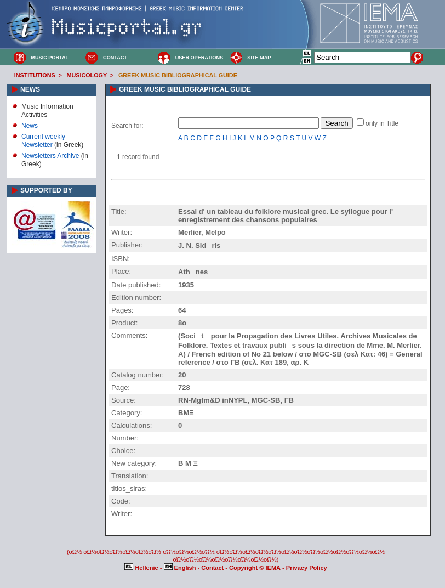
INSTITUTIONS (34, 75)
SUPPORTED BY (46, 190)
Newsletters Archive (50, 156)
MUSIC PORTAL (50, 57)
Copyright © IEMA (255, 567)
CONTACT (115, 57)
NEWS (30, 89)
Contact (213, 567)
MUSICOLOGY (86, 75)
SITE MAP (259, 57)
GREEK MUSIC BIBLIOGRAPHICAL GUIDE (177, 75)
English (181, 567)
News (29, 125)
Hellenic (141, 567)
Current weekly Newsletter (43, 140)
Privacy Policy (306, 567)
